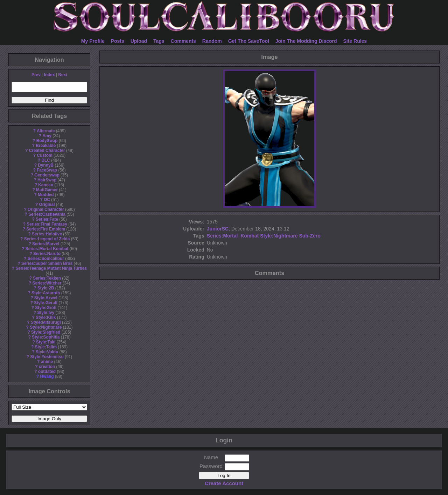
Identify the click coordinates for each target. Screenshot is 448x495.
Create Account (224, 483)
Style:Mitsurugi (46, 322)
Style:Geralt (45, 302)
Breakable (46, 145)
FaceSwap (47, 170)
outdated (47, 371)
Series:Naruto (47, 253)
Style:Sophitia (45, 337)
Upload (139, 41)
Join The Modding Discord (306, 41)
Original (47, 204)
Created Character (47, 150)
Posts (117, 41)
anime (47, 361)
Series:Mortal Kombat (47, 248)
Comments (183, 41)
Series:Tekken (47, 278)
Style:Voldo (47, 351)
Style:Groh (45, 307)
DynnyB (46, 165)
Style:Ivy (45, 312)
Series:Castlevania (46, 214)
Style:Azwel (45, 297)
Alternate (46, 130)
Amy (46, 135)
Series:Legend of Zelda (47, 238)
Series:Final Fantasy (47, 224)
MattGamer (47, 189)
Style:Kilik (46, 317)
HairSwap (46, 180)
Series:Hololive (47, 234)
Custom (44, 155)
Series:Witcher (46, 283)
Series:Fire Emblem (45, 229)
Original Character (46, 209)
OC (47, 199)
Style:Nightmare (46, 327)
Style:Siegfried (45, 332)
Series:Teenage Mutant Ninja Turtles (51, 268)
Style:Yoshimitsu (47, 356)
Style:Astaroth (45, 292)
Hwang (47, 376)
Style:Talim (46, 347)
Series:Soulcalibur (46, 258)
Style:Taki (45, 342)
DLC (46, 160)
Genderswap (46, 175)
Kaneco (45, 184)
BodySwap (47, 140)
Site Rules (355, 41)
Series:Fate (47, 219)
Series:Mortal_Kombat (233, 236)
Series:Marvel (45, 243)
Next (62, 74)
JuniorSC (218, 229)
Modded (46, 194)
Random (212, 41)
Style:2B (45, 288)
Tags (158, 41)
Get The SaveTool (248, 41)
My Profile (93, 41)
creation (47, 366)
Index (49, 74)
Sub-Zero (309, 236)
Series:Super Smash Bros (46, 263)
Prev (36, 74)
